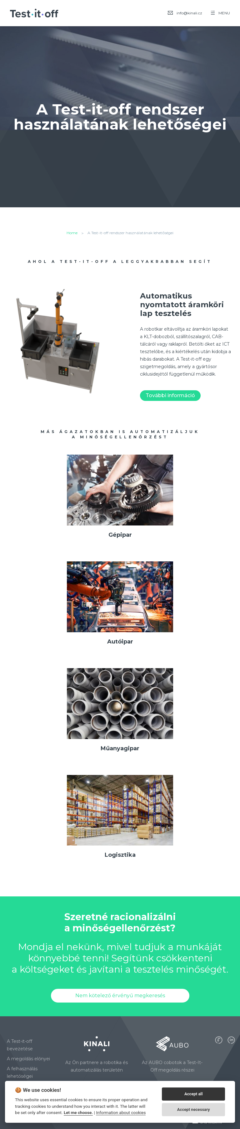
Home (72, 232)
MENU (220, 13)
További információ (170, 395)
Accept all (193, 1094)
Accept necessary (193, 1109)
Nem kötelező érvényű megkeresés (120, 995)
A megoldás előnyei (28, 1059)
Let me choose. (78, 1112)
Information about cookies (121, 1112)
